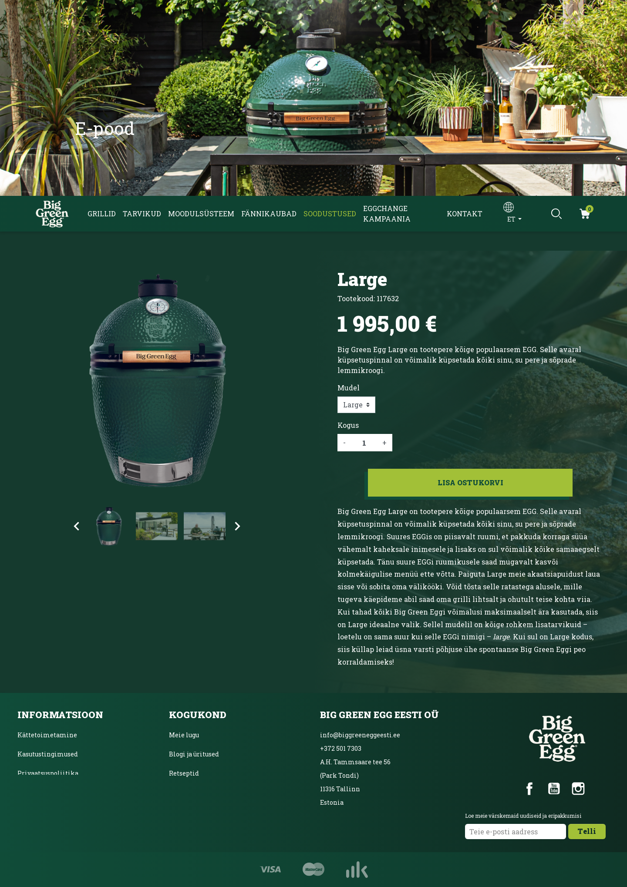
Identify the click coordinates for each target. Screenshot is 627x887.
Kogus (348, 425)
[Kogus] (364, 442)
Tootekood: (356, 298)
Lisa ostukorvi (470, 482)
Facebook (529, 788)
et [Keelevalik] (512, 219)
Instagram (578, 788)
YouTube (554, 788)
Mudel (348, 387)
